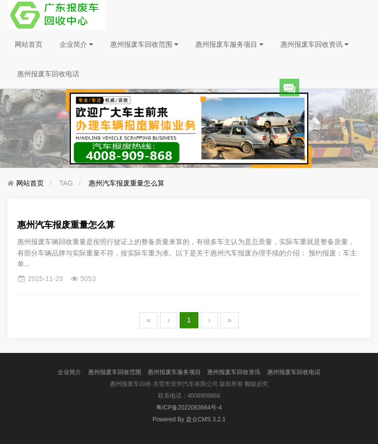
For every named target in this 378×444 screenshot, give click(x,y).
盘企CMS (189, 419)
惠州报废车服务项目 (229, 44)
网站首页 (28, 44)
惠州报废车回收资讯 (314, 44)
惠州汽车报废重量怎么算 (126, 183)
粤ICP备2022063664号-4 (188, 407)
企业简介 (76, 44)
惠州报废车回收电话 (48, 74)
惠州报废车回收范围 (144, 44)
